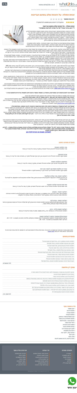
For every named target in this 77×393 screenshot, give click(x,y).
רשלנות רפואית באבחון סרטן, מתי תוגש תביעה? (60, 245)
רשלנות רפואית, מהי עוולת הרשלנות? (56, 176)
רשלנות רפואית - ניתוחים (59, 192)
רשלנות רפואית (70, 314)
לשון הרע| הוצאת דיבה (68, 328)
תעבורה (68, 353)
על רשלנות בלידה (43, 359)
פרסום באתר (22, 363)
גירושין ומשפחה (66, 355)
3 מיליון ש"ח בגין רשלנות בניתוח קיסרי (63, 276)
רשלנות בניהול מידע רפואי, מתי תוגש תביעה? (61, 248)
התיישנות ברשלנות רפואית (59, 161)
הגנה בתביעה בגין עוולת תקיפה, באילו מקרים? (61, 250)
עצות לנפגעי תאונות (42, 355)
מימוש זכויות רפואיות (68, 324)
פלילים (69, 361)
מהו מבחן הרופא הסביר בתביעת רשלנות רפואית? (60, 259)
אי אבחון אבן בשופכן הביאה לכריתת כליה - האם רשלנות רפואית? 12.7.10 (53, 289)
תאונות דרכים (70, 310)
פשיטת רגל (68, 359)
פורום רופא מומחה (20, 353)
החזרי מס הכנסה (69, 322)
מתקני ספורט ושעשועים (41, 361)
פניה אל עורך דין (21, 365)
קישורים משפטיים (21, 357)
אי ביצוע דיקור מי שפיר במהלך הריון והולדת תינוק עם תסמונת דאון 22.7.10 (53, 287)
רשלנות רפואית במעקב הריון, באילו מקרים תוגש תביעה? (58, 241)
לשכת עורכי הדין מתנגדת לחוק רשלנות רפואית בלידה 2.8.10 (57, 285)
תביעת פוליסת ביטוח (68, 326)
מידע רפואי (71, 336)
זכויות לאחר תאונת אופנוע (40, 353)
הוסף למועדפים (21, 361)
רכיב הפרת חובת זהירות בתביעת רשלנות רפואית (60, 256)
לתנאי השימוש (51, 231)
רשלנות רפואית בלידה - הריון (58, 209)
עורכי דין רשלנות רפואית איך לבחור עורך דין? (53, 169)
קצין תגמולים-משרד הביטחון (66, 316)
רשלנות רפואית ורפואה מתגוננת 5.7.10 (63, 292)
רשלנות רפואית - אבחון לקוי (58, 200)
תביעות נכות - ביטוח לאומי (67, 320)
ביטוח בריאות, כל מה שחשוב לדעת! (64, 338)
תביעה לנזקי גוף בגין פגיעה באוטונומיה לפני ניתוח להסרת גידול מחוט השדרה (52, 272)
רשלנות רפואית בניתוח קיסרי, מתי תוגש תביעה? (60, 254)
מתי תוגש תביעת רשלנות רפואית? (57, 185)
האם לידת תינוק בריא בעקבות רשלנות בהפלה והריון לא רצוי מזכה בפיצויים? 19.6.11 (50, 278)
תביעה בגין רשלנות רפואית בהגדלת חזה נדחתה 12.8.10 (58, 281)
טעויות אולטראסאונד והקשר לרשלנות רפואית (53, 216)
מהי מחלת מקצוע (43, 363)
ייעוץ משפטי (71, 308)
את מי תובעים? (62, 154)
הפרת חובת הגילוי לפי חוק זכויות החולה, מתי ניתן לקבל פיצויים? (56, 252)
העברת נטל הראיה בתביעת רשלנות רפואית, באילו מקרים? (57, 261)
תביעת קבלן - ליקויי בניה (67, 332)
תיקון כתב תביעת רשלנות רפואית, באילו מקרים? (60, 243)
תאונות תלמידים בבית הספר (66, 318)
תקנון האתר (22, 355)
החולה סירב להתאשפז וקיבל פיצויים (64, 274)
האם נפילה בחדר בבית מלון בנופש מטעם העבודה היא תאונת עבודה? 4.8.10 (52, 283)
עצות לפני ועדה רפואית (41, 365)
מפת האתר (22, 359)
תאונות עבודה (70, 312)
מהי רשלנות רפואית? (60, 147)
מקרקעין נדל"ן (67, 363)
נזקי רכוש (71, 334)
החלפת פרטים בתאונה (41, 357)
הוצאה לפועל (67, 357)
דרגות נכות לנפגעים (69, 330)
